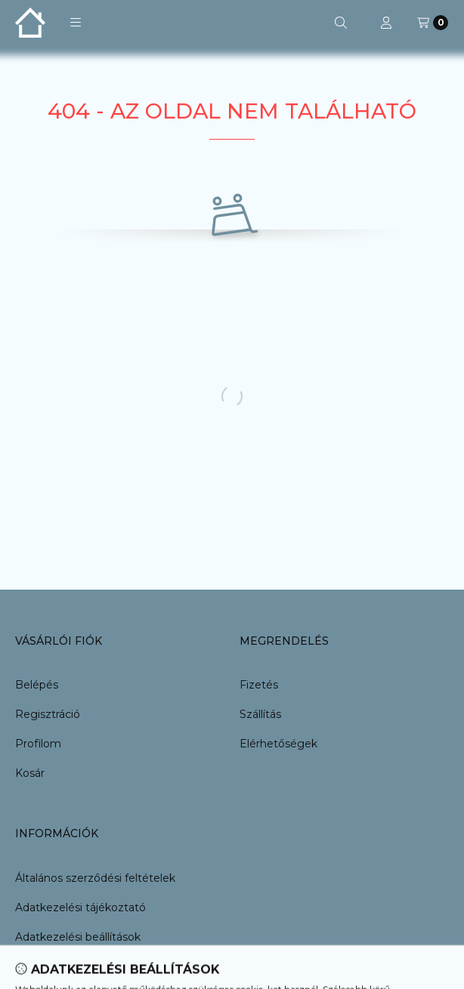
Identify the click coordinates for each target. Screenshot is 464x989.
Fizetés (259, 685)
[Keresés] (341, 23)
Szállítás (260, 714)
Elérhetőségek (278, 743)
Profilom (38, 743)
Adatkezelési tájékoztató (80, 907)
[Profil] (386, 23)
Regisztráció (47, 714)
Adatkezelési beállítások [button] (78, 937)
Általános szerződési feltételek (95, 878)
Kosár (30, 773)
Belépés (36, 685)
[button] (75, 23)
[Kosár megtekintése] (432, 23)
